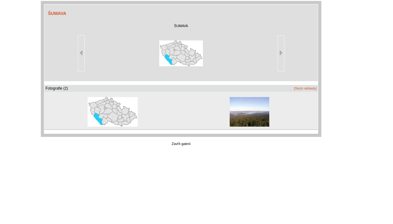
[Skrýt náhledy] (305, 88)
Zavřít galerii (181, 144)
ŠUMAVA (57, 13)
